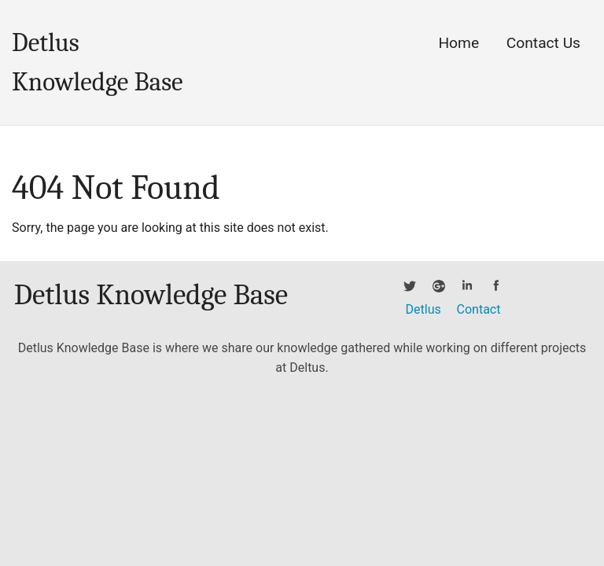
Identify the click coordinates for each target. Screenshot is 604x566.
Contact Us (543, 43)
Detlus (423, 309)
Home (458, 43)
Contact (479, 309)
